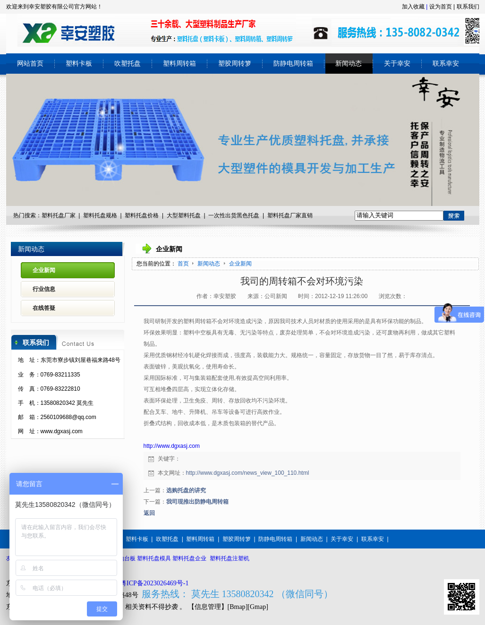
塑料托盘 (136, 215)
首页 (183, 263)
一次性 (216, 215)
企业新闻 (240, 263)
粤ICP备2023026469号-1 (154, 583)
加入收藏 (413, 6)
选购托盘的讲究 (186, 490)
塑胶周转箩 (236, 539)
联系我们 (468, 6)
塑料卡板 (137, 539)
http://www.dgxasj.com (172, 446)
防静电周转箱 (275, 539)
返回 (149, 513)
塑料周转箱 (200, 539)
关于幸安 (342, 539)
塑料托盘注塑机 (229, 558)
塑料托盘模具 (154, 558)
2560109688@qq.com (68, 417)
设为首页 (440, 6)
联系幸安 (372, 539)
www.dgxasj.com (62, 431)
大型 (172, 215)
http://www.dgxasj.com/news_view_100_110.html (247, 473)
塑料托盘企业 (189, 558)
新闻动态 (209, 263)
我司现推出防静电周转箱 (197, 501)
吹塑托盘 (167, 539)
